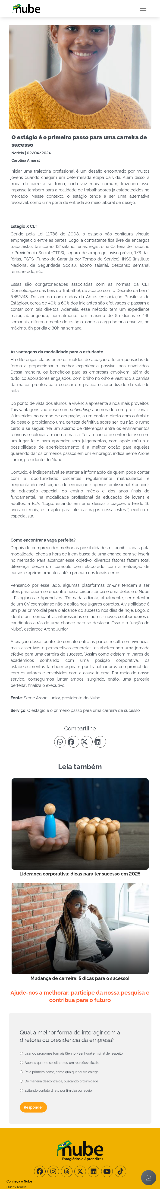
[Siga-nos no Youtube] (107, 1171)
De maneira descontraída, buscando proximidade (61, 1081)
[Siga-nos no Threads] (66, 1171)
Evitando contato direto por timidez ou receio (58, 1090)
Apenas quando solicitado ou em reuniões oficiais (62, 1063)
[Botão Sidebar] (143, 8)
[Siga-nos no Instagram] (53, 1171)
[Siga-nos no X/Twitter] (80, 1171)
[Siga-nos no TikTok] (120, 1171)
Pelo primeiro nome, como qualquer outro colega (62, 1072)
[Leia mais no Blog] (80, 827)
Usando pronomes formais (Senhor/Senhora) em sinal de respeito (74, 1053)
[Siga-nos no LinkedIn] (93, 1171)
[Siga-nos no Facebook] (40, 1171)
